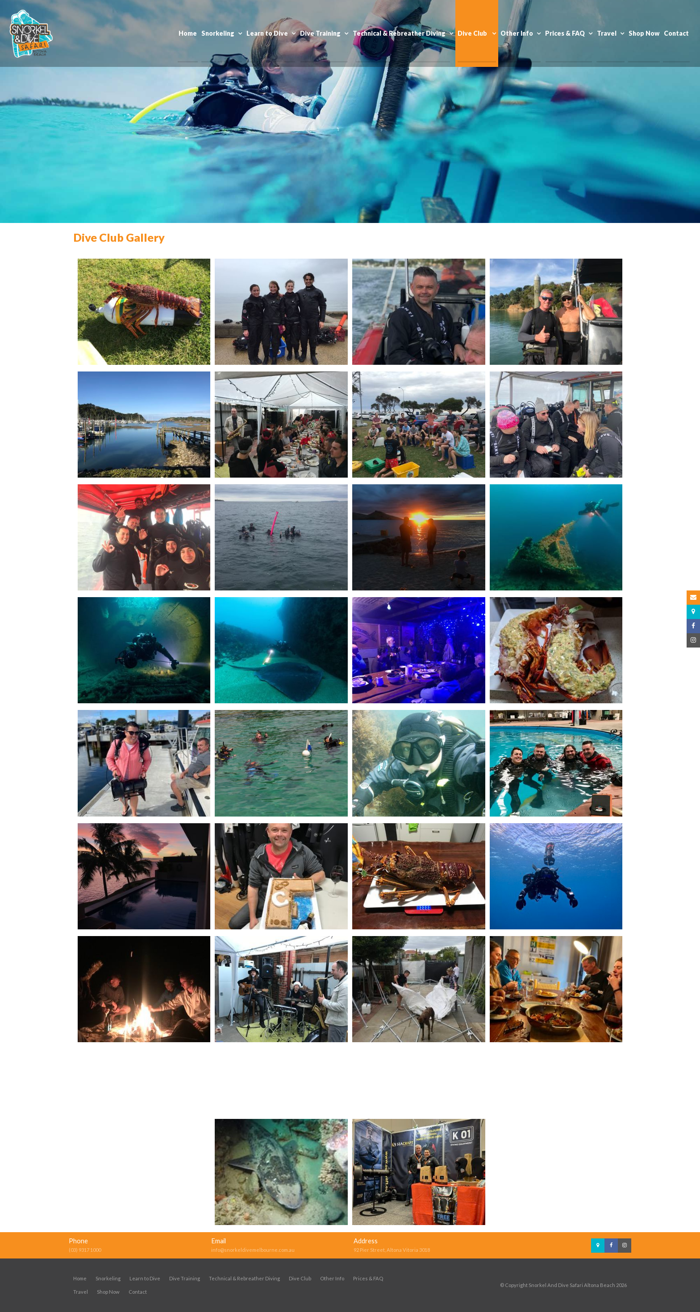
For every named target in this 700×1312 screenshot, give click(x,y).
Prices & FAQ (368, 1278)
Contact (138, 1292)
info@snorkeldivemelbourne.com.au (253, 1250)
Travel (80, 1292)
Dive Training (184, 1278)
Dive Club (300, 1278)
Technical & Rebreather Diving (244, 1278)
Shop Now (108, 1292)
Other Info (332, 1278)
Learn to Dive (144, 1278)
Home (80, 1278)
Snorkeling (108, 1278)
